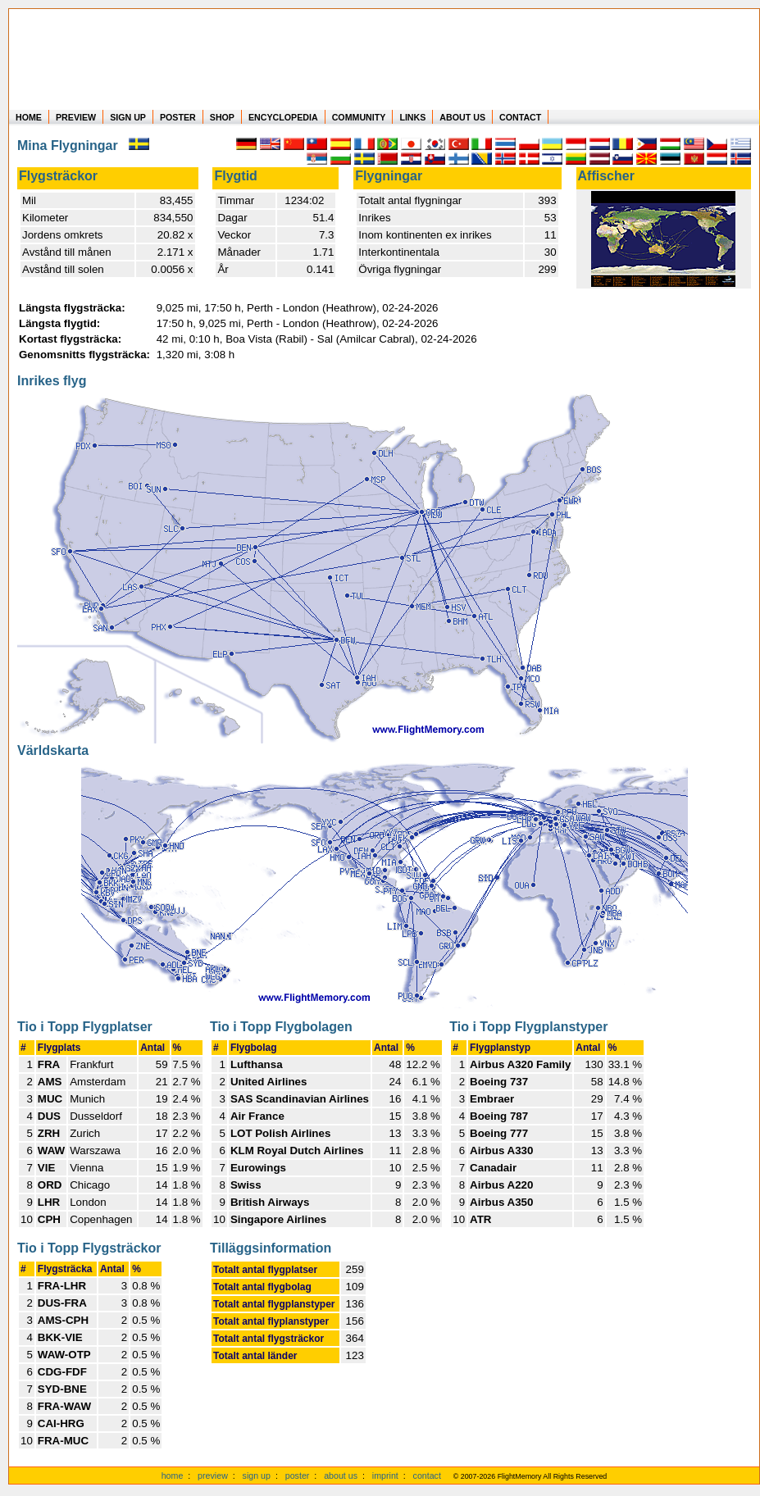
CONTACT (520, 117)
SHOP (222, 117)
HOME (29, 117)
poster (297, 1475)
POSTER (178, 117)
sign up (257, 1475)
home (173, 1475)
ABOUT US (462, 117)
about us (340, 1475)
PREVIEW (76, 117)
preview (213, 1475)
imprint (385, 1475)
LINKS (412, 117)
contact (427, 1475)
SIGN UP (128, 117)
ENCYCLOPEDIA (283, 117)
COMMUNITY (359, 117)
